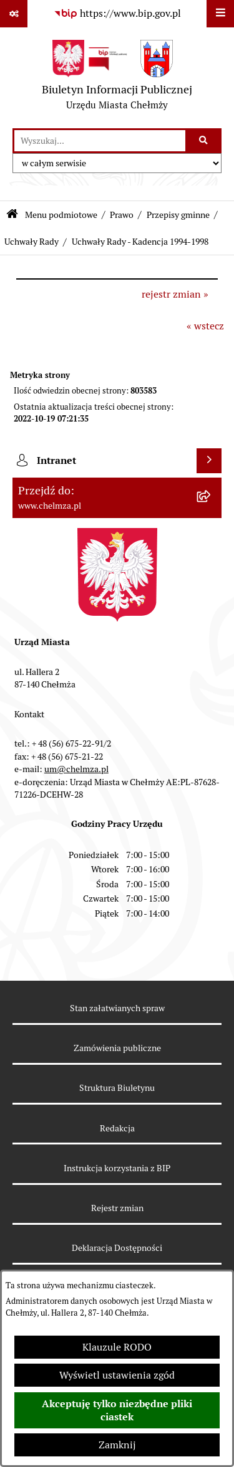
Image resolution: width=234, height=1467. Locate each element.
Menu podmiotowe (61, 214)
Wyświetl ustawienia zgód (117, 1375)
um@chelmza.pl (76, 769)
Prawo (122, 214)
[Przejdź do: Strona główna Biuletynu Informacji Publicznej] (12, 215)
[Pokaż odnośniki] (13, 13)
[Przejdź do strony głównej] (117, 78)
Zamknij (117, 1444)
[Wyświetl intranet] (209, 460)
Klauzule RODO (117, 1347)
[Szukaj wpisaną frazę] (204, 140)
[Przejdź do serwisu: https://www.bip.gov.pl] (117, 13)
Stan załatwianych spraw (117, 1008)
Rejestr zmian (117, 1208)
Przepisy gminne (178, 214)
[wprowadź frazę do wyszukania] (99, 140)
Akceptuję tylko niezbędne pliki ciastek (117, 1410)
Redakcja (117, 1128)
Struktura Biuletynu (117, 1087)
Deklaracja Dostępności (117, 1247)
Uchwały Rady (31, 241)
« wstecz (205, 326)
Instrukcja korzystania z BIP (117, 1168)
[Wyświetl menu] (220, 13)
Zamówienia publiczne (117, 1048)
